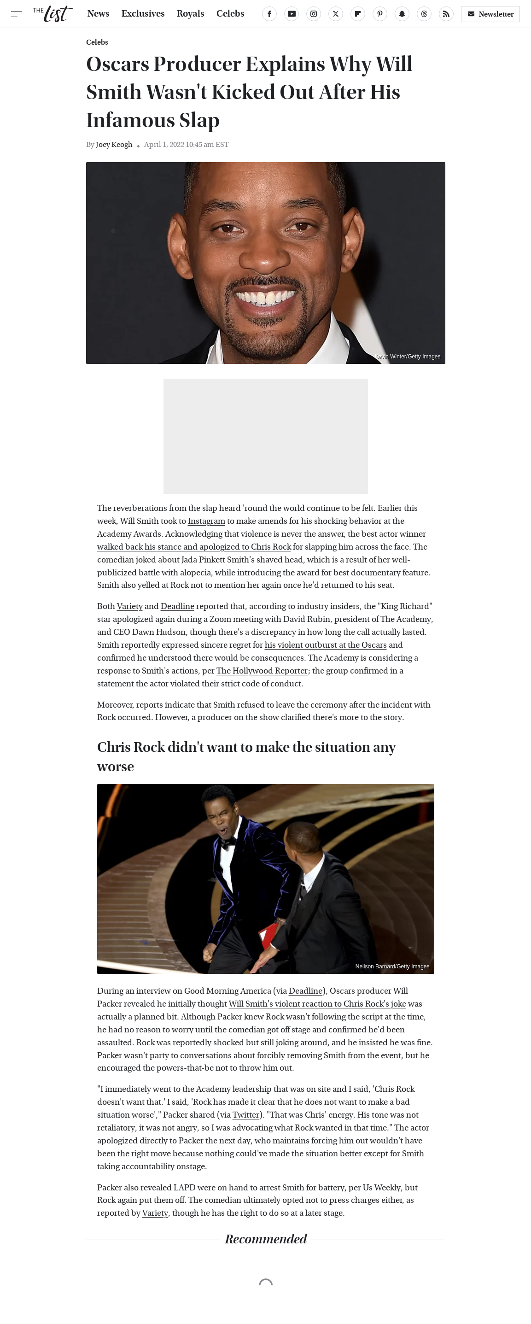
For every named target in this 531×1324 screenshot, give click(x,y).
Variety (130, 606)
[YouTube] (291, 13)
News (99, 13)
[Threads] (424, 13)
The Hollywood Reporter (262, 671)
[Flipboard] (357, 13)
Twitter (246, 1115)
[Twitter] (335, 13)
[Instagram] (313, 13)
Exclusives (143, 13)
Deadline (177, 606)
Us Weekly (382, 1188)
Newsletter (490, 14)
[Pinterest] (380, 13)
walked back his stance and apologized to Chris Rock (194, 547)
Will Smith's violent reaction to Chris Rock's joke (317, 1004)
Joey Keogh (114, 144)
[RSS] (446, 13)
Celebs (230, 13)
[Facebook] (269, 13)
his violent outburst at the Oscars (326, 645)
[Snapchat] (402, 13)
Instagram (206, 521)
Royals (190, 13)
